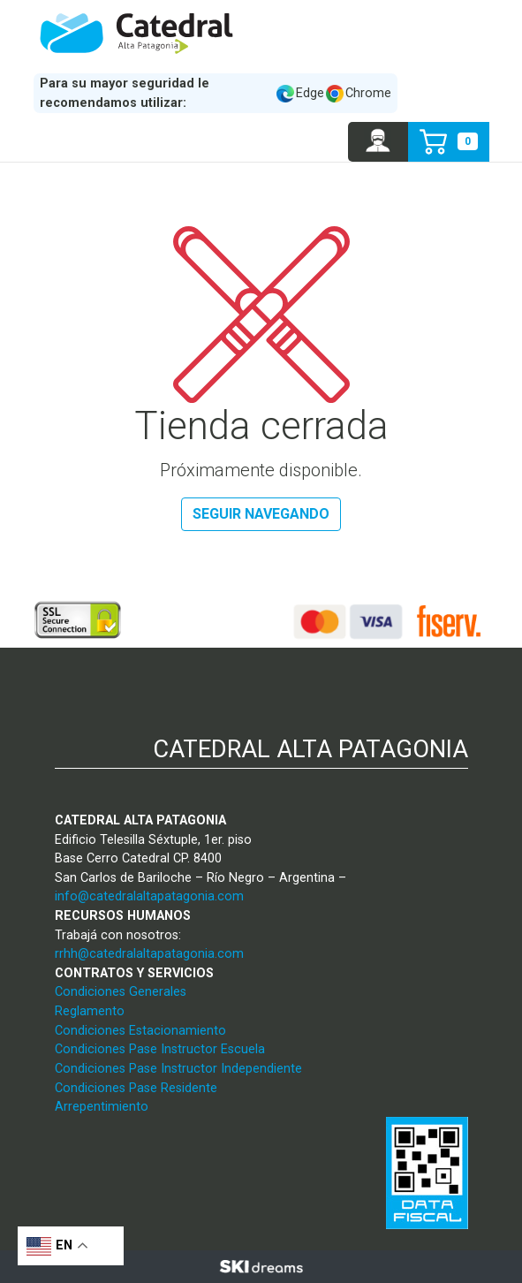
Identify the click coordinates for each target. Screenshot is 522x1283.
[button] (378, 142)
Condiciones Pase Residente (136, 1088)
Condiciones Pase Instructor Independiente (178, 1068)
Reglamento (90, 1011)
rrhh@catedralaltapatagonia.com (149, 953)
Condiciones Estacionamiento (140, 1030)
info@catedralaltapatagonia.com (149, 896)
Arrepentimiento (101, 1106)
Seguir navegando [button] (261, 513)
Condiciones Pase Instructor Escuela (160, 1049)
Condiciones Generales (120, 991)
